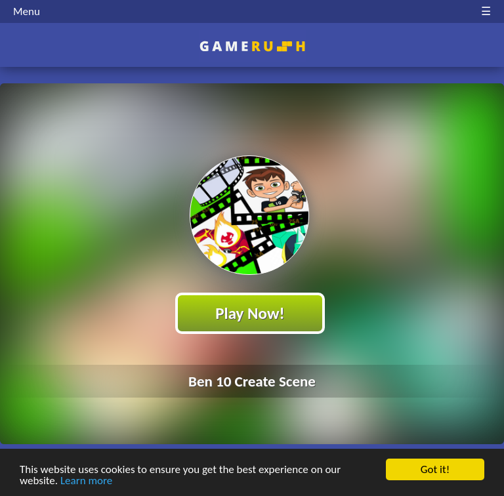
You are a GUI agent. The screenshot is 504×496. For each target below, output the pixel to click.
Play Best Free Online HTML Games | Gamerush (252, 46)
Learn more (86, 481)
